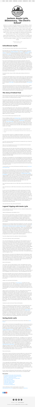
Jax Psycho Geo (19, 282)
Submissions (15, 1)
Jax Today (20, 1)
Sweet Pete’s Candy (9, 121)
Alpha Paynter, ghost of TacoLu (9, 381)
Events (4, 1)
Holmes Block (21, 120)
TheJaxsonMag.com (21, 402)
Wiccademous (29, 82)
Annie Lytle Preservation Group (8, 344)
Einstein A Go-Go (10, 329)
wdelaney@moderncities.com (7, 388)
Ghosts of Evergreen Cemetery (9, 380)
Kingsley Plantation (14, 51)
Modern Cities (25, 1)
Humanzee (27, 52)
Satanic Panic (27, 309)
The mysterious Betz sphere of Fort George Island (12, 375)
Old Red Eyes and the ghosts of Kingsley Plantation (12, 376)
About (30, 1)
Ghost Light (11, 82)
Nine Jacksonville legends (8, 379)
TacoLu (21, 51)
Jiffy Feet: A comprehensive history (10, 377)
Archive (10, 1)
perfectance (26, 388)
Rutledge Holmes (18, 118)
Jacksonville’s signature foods (9, 382)
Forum (33, 1)
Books (7, 1)
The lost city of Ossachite (8, 383)
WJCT (27, 404)
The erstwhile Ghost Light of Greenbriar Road (12, 378)
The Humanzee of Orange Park (9, 384)
